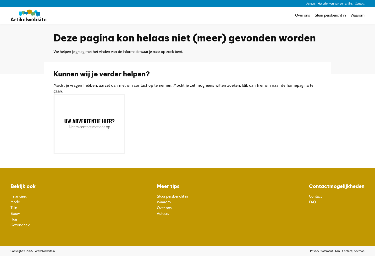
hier (260, 85)
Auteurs (310, 3)
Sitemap (359, 251)
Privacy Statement (321, 251)
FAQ (312, 202)
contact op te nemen (152, 85)
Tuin (14, 207)
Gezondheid (20, 225)
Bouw (15, 213)
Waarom (357, 15)
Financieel (19, 196)
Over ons (302, 15)
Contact (359, 3)
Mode (15, 202)
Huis (14, 219)
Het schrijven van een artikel (335, 3)
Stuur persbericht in (330, 15)
